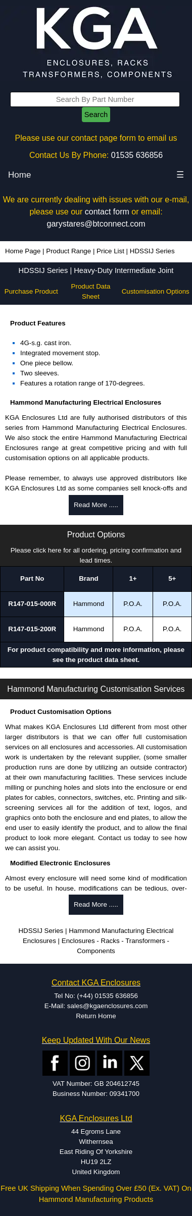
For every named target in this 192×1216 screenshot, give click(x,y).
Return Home (96, 1016)
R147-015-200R (32, 629)
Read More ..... (96, 505)
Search (96, 114)
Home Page (22, 251)
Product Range (68, 251)
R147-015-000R (32, 603)
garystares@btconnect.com (96, 223)
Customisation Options (155, 291)
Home (19, 175)
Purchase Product (31, 291)
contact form (107, 211)
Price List (110, 251)
